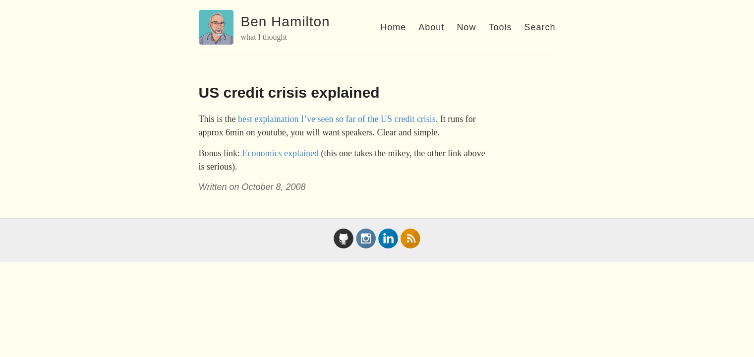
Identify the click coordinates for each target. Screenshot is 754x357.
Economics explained (280, 153)
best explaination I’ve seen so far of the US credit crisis (337, 119)
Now (466, 27)
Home (393, 27)
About (431, 27)
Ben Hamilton (285, 21)
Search (539, 27)
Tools (500, 27)
